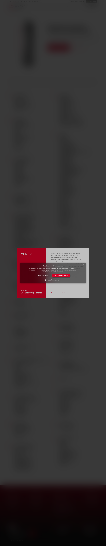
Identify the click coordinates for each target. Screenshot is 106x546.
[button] (53, 280)
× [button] (83, 265)
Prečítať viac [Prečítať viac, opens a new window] (60, 271)
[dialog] (53, 273)
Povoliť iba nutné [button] (43, 275)
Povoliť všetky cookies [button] (61, 275)
